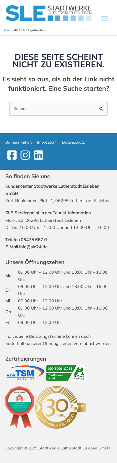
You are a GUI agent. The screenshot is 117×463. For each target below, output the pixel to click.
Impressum (47, 142)
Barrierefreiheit (18, 142)
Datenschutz (73, 142)
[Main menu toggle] (104, 18)
